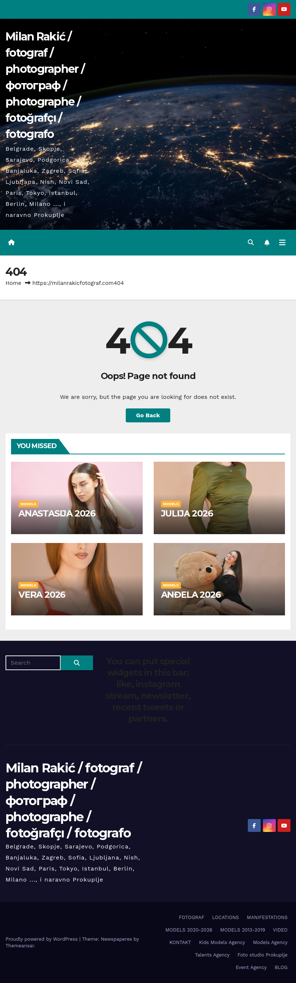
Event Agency (251, 967)
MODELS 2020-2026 (189, 930)
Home (13, 283)
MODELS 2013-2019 (242, 930)
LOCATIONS (225, 917)
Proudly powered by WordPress (42, 939)
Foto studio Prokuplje (263, 955)
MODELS (28, 504)
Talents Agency (212, 955)
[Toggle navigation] (282, 243)
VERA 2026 (41, 594)
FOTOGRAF (191, 917)
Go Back (148, 415)
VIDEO (280, 930)
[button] (251, 242)
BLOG (281, 967)
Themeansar (20, 945)
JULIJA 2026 (187, 513)
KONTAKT (180, 942)
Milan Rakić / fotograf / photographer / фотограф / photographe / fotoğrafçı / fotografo (45, 85)
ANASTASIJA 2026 (56, 513)
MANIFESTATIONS (267, 917)
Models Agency (270, 942)
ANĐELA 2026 (191, 594)
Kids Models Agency (222, 942)
